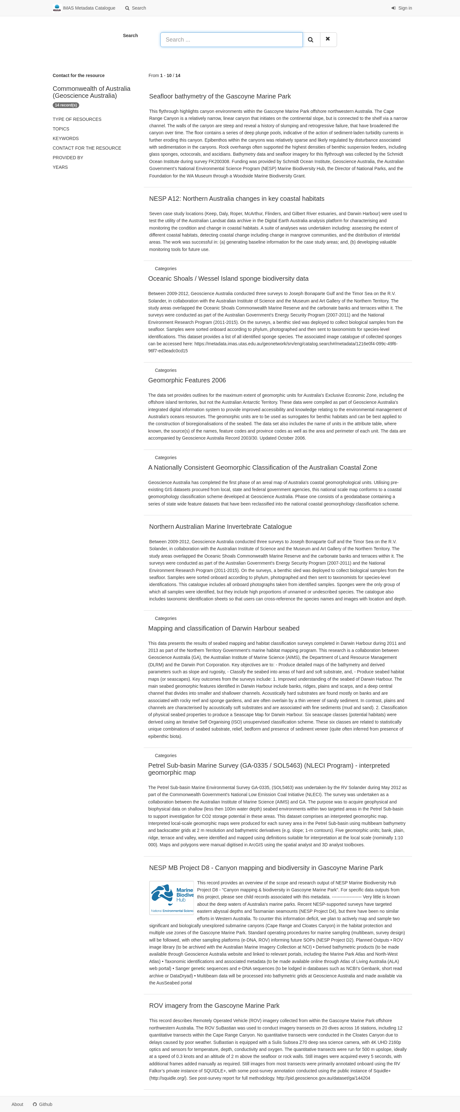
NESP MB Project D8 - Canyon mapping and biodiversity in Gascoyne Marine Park (266, 867)
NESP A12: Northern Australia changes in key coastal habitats (237, 198)
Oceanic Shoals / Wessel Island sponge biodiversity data (228, 278)
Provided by (68, 157)
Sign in (401, 8)
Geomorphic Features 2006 (187, 380)
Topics (61, 128)
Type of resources (77, 119)
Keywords (66, 138)
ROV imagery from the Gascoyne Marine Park (214, 1005)
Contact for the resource (87, 148)
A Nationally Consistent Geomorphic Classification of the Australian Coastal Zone (262, 467)
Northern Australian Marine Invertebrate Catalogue (220, 526)
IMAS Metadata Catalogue (84, 8)
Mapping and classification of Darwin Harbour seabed (224, 628)
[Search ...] (231, 39)
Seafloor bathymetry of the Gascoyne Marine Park (220, 96)
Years (60, 167)
